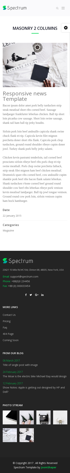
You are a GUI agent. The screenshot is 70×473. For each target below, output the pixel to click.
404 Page (8, 334)
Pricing (6, 321)
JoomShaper (48, 467)
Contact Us (9, 315)
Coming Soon (11, 340)
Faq (5, 327)
